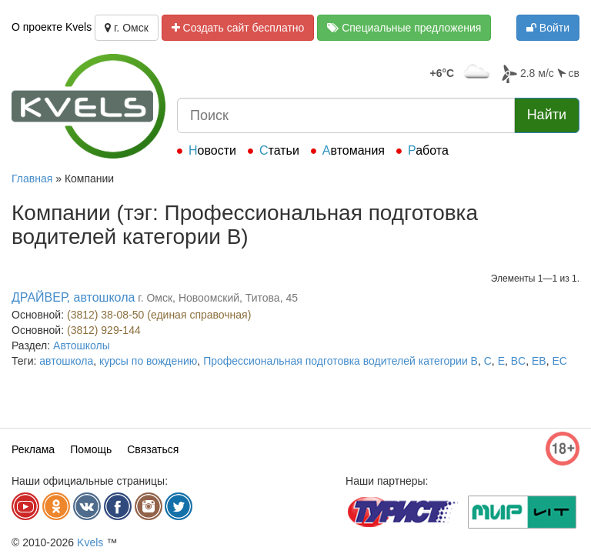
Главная (32, 178)
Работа (428, 150)
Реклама (33, 449)
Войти (547, 28)
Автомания (353, 150)
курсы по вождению (148, 361)
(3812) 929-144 (104, 330)
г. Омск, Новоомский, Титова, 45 (218, 298)
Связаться (153, 449)
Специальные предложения (404, 28)
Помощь (91, 449)
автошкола (66, 361)
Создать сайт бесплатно (238, 28)
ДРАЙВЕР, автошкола (73, 297)
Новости (212, 150)
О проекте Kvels (52, 27)
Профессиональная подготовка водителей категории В (340, 361)
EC (559, 361)
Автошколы (81, 345)
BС (518, 361)
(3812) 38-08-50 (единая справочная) (159, 315)
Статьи (279, 150)
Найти (546, 114)
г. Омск (127, 28)
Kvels (90, 542)
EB (539, 361)
